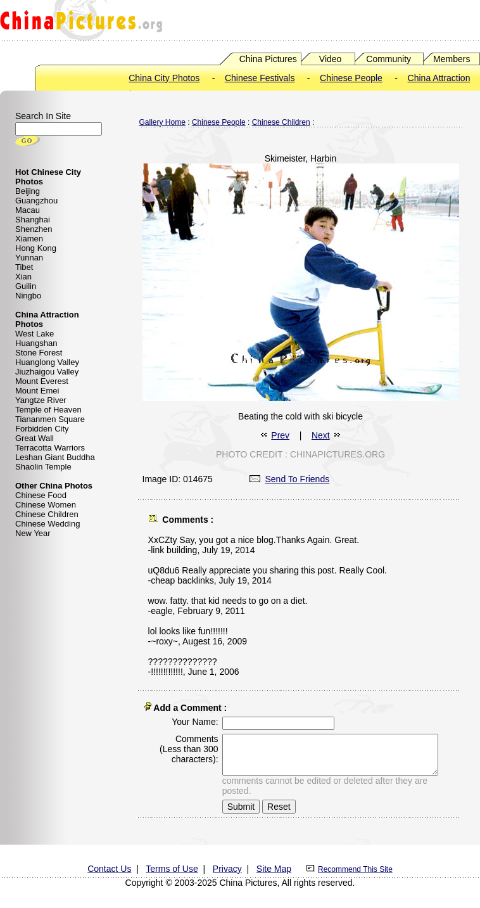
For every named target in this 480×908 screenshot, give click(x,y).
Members (451, 59)
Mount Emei (37, 390)
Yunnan (29, 257)
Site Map (273, 866)
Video (330, 59)
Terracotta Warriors (50, 447)
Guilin (25, 286)
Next (321, 435)
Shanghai (32, 219)
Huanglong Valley (47, 362)
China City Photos (164, 78)
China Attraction (439, 78)
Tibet (24, 267)
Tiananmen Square (50, 419)
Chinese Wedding (47, 523)
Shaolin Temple (43, 466)
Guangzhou (36, 200)
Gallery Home (162, 122)
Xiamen (29, 238)
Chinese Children (47, 514)
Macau (27, 210)
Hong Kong (35, 248)
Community (388, 59)
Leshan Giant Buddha (55, 457)
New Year (33, 533)
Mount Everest (41, 381)
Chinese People (351, 78)
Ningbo (28, 295)
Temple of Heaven (48, 409)
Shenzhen (34, 229)
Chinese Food (40, 495)
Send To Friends (289, 479)
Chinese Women (45, 504)
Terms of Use (172, 866)
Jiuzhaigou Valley (47, 371)
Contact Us (109, 866)
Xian (23, 276)
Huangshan (36, 343)
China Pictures (268, 59)
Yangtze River (40, 400)
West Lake (34, 333)
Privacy (227, 866)
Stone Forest (38, 352)
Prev (280, 435)
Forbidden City (42, 428)
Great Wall (34, 438)
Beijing (27, 191)
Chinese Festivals (260, 78)
